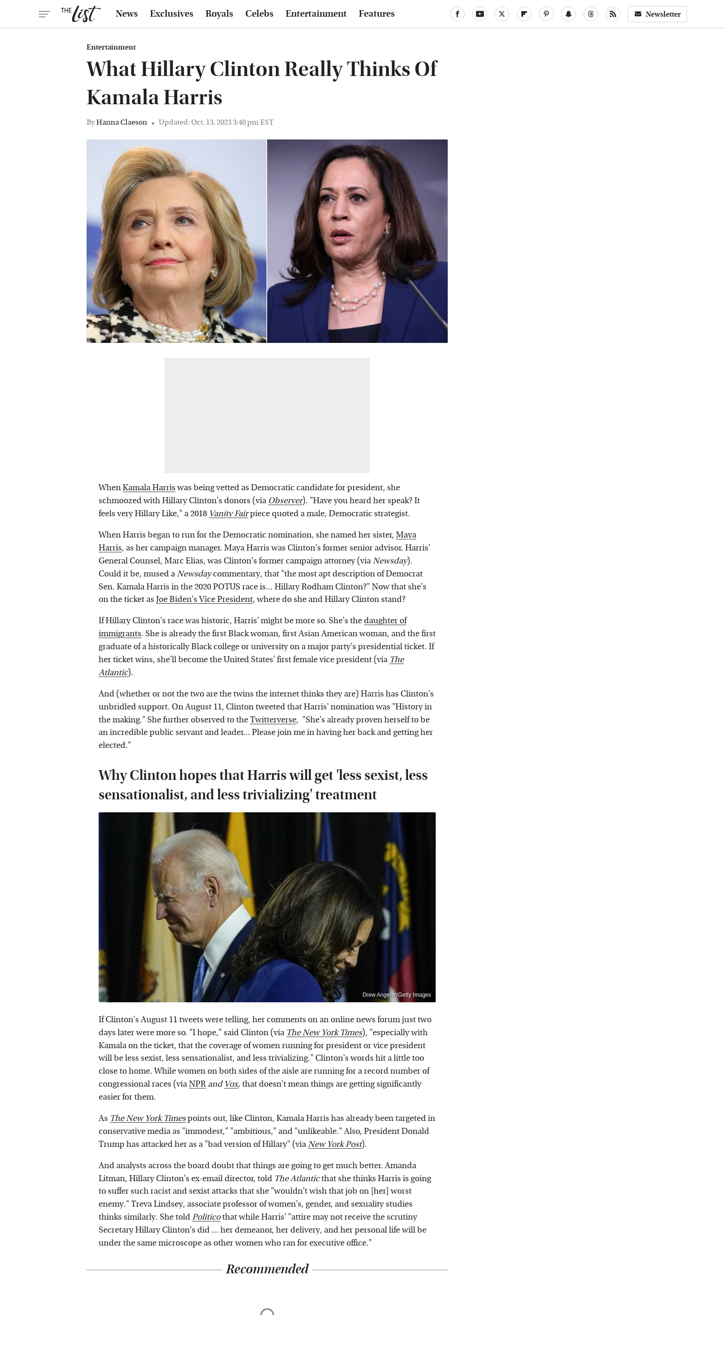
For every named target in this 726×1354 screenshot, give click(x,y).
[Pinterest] (546, 13)
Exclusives (172, 13)
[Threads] (590, 13)
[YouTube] (479, 13)
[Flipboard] (524, 13)
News (127, 13)
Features (377, 13)
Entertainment (316, 13)
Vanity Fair (228, 514)
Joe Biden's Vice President (204, 599)
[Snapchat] (568, 13)
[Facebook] (457, 13)
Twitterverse (273, 720)
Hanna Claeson (121, 122)
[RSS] (613, 13)
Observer (285, 501)
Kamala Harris (149, 488)
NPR (197, 1084)
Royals (219, 13)
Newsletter (657, 14)
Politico (206, 1217)
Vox (231, 1084)
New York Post (335, 1144)
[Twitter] (501, 13)
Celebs (259, 13)
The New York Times (324, 1033)
